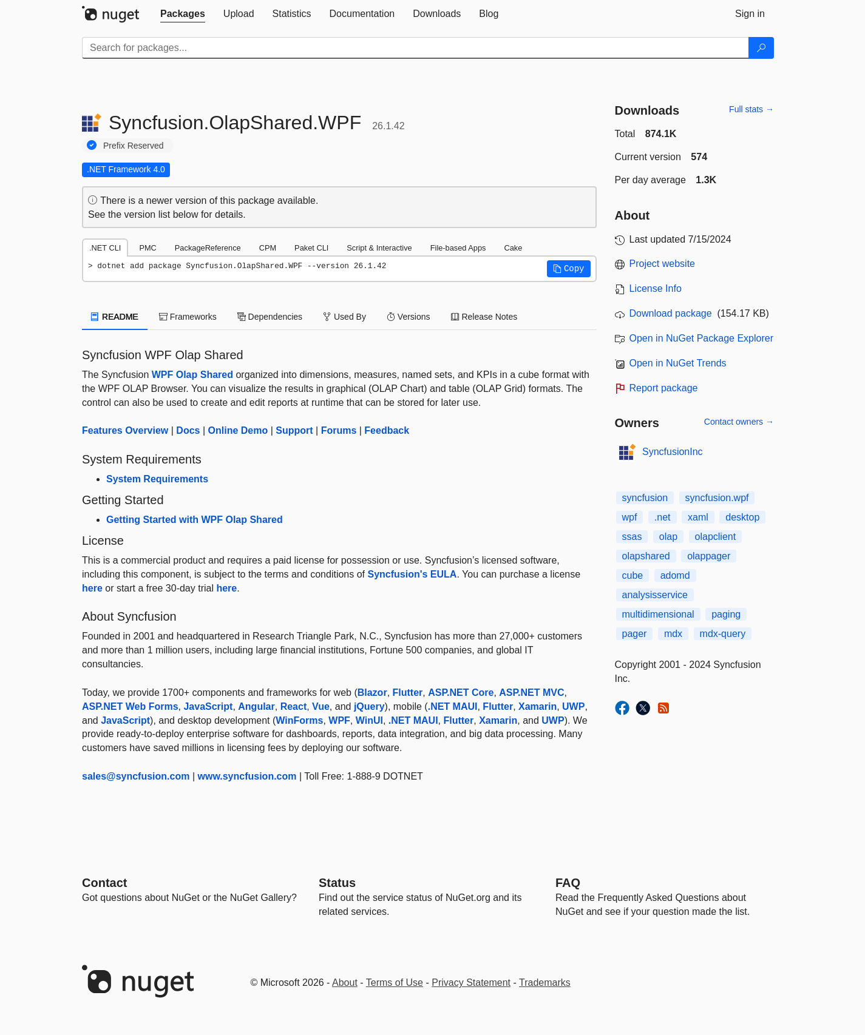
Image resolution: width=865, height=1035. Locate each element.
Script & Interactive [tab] (379, 247)
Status (337, 882)
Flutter (408, 692)
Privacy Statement (471, 982)
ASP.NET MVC (531, 692)
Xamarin (537, 706)
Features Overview (125, 430)
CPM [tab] (267, 247)
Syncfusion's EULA (411, 574)
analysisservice (655, 595)
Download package (670, 313)
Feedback (386, 430)
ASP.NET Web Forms (130, 706)
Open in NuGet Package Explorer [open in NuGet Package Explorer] (701, 338)
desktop (742, 517)
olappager (708, 556)
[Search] (761, 48)
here (92, 588)
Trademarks (545, 982)
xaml (698, 517)
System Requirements (157, 479)
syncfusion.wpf (717, 498)
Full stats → (751, 109)
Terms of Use (394, 982)
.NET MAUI (453, 706)
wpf (629, 517)
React (293, 706)
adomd (675, 575)
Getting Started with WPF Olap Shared (194, 519)
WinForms (299, 720)
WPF (339, 720)
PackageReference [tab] (208, 247)
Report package (663, 388)
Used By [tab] (344, 317)
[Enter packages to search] (415, 48)
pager (634, 634)
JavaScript (207, 706)
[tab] (182, 14)
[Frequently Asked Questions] (567, 882)
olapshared (646, 556)
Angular (256, 706)
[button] (569, 268)
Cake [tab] (513, 247)
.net (662, 517)
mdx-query (723, 634)
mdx (673, 634)
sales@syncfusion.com (135, 776)
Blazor (372, 692)
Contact (104, 882)
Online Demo (238, 430)
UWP (573, 706)
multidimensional (658, 614)
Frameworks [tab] (188, 317)
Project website (662, 263)
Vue (321, 706)
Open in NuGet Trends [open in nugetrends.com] (678, 363)
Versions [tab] (408, 317)
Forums (339, 430)
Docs (188, 430)
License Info (655, 288)
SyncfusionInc (672, 452)
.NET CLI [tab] (105, 247)
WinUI (369, 720)
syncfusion (645, 498)
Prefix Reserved (133, 145)
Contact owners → (739, 421)
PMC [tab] (147, 247)
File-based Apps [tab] (458, 247)
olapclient (715, 536)
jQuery (369, 706)
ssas (632, 536)
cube (632, 575)
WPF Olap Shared (192, 374)
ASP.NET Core (461, 692)
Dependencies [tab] (269, 317)
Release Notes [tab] (484, 317)
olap (668, 536)
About (345, 982)
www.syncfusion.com (247, 776)
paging (726, 614)
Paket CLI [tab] (311, 247)
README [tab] (114, 317)
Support (294, 430)
